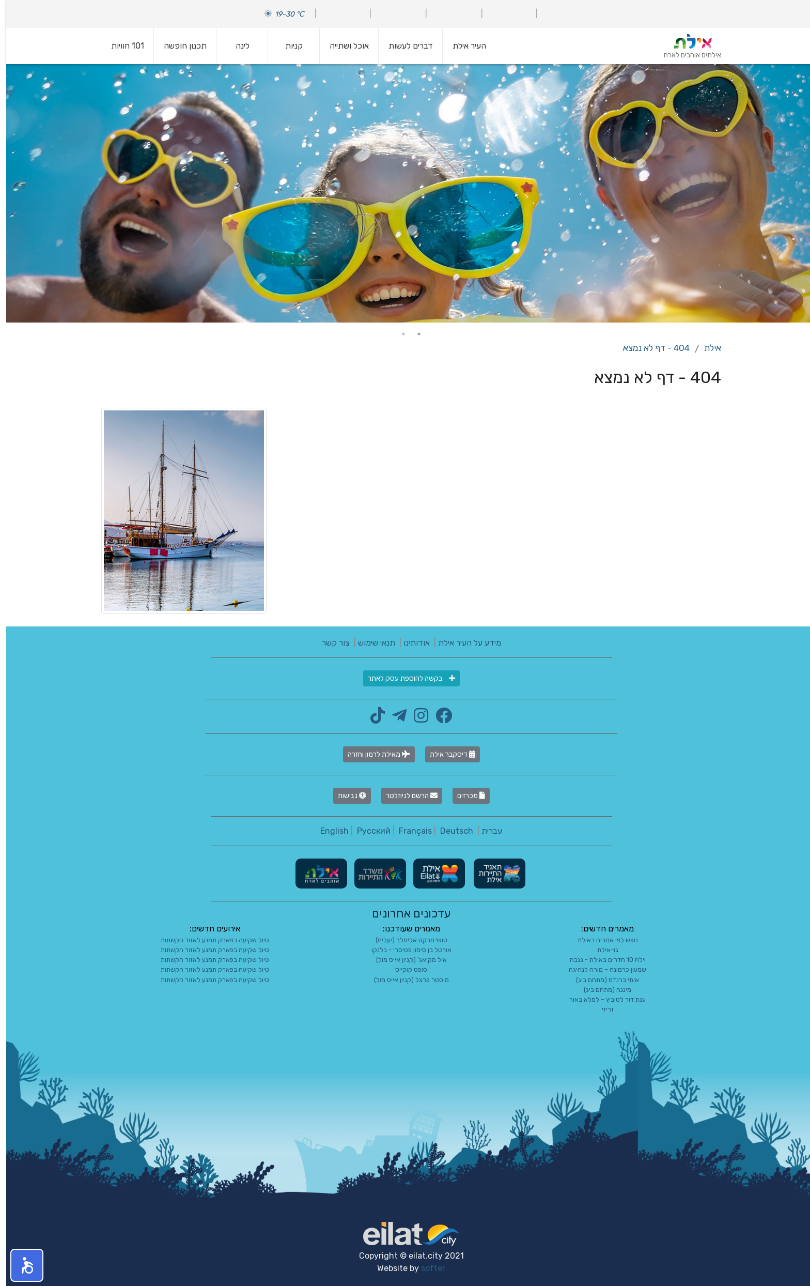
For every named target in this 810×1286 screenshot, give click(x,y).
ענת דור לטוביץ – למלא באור (601, 999)
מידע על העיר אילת (463, 643)
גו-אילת (601, 950)
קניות (288, 46)
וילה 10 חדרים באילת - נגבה (602, 959)
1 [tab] (413, 334)
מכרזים (465, 795)
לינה (236, 46)
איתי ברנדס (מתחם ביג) (601, 980)
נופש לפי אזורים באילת (601, 940)
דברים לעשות (404, 46)
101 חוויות (121, 46)
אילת (706, 348)
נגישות (346, 795)
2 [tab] (397, 334)
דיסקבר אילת (446, 754)
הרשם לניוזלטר (405, 795)
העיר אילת (463, 46)
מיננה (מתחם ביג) (601, 989)
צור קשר (330, 643)
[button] (20, 1265)
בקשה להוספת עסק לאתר (405, 678)
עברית (485, 831)
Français (409, 831)
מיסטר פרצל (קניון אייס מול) (405, 980)
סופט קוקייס (405, 969)
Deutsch (450, 831)
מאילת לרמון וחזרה (372, 754)
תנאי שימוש (370, 643)
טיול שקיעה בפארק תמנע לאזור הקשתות (208, 940)
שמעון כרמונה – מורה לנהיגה (601, 969)
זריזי (602, 1009)
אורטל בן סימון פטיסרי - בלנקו (405, 950)
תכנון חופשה (179, 46)
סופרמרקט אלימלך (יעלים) (405, 940)
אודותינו (410, 643)
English (328, 831)
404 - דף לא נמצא (650, 348)
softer (427, 1268)
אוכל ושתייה (343, 46)
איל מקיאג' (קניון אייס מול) (405, 959)
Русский (367, 831)
